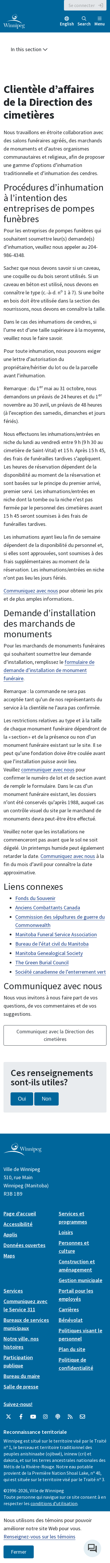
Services (13, 1290)
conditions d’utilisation (54, 1503)
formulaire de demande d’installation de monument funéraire (49, 670)
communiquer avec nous (48, 769)
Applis (10, 1234)
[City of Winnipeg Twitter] (8, 1417)
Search (84, 21)
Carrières (69, 1309)
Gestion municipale (80, 1280)
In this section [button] (29, 49)
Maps (9, 1255)
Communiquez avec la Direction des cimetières (55, 1035)
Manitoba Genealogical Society (49, 953)
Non (46, 1099)
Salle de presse (21, 1386)
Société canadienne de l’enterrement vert (60, 971)
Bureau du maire (22, 1376)
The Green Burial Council (42, 962)
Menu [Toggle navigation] (99, 21)
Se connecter (82, 5)
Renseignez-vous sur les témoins (39, 1536)
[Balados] (58, 1417)
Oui (22, 1099)
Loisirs (66, 1232)
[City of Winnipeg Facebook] (21, 1417)
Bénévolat (71, 1320)
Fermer (18, 1552)
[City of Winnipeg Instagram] (45, 1417)
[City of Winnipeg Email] (82, 1417)
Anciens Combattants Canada (47, 907)
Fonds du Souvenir (35, 898)
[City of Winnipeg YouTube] (33, 1417)
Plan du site (72, 1349)
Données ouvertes (24, 1245)
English (67, 24)
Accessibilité (18, 1224)
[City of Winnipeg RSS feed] (70, 1417)
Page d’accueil (20, 1213)
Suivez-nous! (18, 1404)
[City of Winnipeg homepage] (22, 1153)
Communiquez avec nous (31, 590)
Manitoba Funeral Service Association (56, 934)
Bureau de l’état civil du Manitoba (52, 943)
